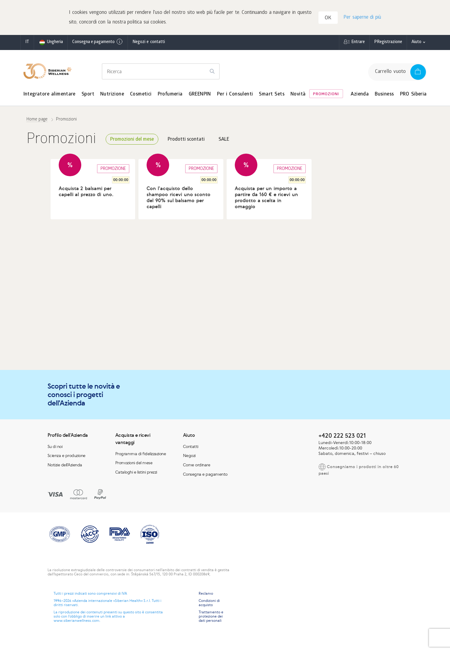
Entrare (358, 43)
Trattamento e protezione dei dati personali (211, 617)
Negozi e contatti (148, 43)
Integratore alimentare (49, 96)
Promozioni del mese (132, 141)
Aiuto (416, 43)
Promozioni (326, 95)
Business (384, 96)
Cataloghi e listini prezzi (136, 473)
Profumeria (170, 96)
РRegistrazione (388, 43)
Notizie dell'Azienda (65, 466)
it (27, 43)
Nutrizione (112, 96)
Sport (88, 96)
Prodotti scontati (186, 141)
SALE (224, 141)
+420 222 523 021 (342, 437)
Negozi (189, 457)
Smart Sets (271, 96)
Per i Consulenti (235, 96)
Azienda (360, 96)
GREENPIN (200, 96)
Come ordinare (196, 466)
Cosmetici (141, 96)
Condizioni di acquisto (209, 604)
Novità (298, 96)
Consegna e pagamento (97, 43)
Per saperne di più (362, 18)
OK (329, 19)
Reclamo (206, 595)
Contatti (190, 447)
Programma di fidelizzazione (140, 455)
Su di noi (55, 447)
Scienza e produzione (66, 457)
